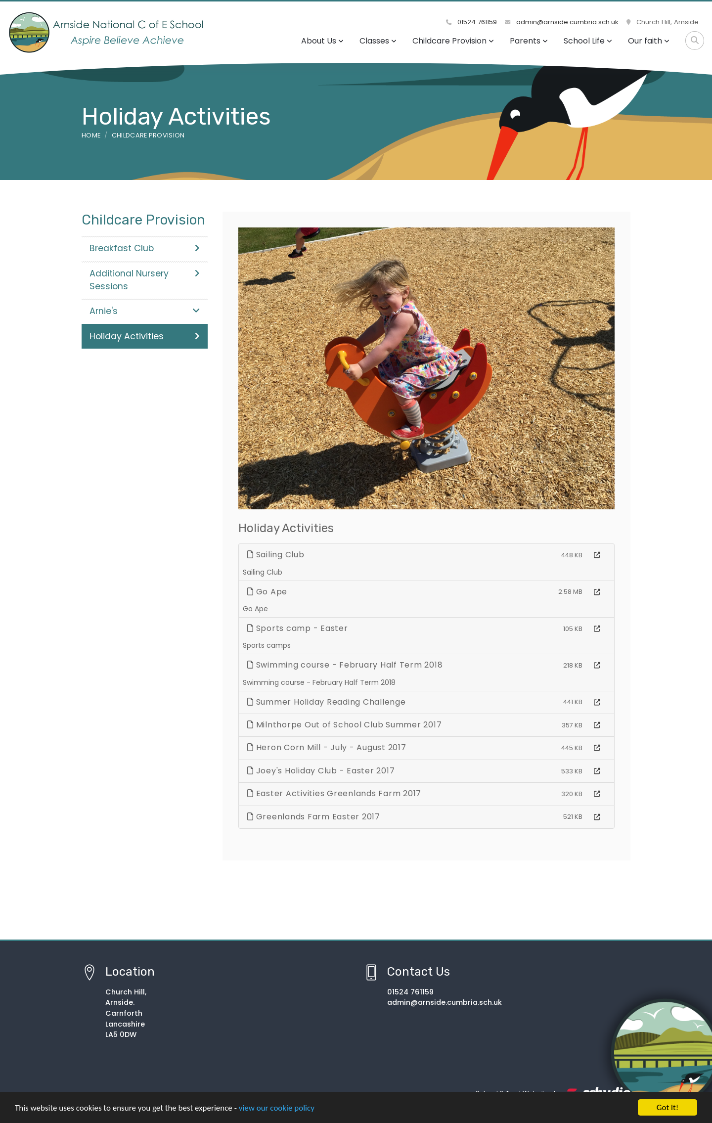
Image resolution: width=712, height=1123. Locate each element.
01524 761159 (471, 22)
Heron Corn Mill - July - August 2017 (326, 747)
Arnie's (144, 311)
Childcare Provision (453, 40)
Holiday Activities (144, 336)
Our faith (648, 40)
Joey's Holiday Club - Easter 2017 (321, 770)
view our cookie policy (276, 1109)
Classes (378, 40)
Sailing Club (276, 554)
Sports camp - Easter (297, 628)
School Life (588, 40)
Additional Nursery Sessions (144, 280)
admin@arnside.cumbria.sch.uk (562, 22)
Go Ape (267, 591)
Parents (529, 40)
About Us (322, 40)
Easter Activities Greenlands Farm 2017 (334, 793)
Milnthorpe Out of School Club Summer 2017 (344, 724)
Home (91, 135)
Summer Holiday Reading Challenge (326, 702)
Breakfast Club (144, 248)
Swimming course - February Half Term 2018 (345, 665)
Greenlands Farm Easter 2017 (313, 816)
